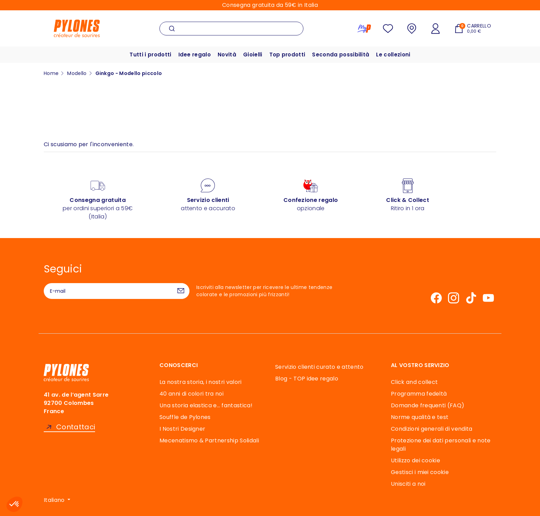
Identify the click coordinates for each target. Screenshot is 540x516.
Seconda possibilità (340, 54)
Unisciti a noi (408, 484)
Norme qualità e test (419, 417)
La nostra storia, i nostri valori (200, 382)
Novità (227, 54)
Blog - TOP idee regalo (306, 379)
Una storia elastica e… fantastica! (205, 405)
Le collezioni (393, 54)
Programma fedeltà (419, 394)
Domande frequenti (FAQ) (427, 405)
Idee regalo (194, 54)
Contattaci (75, 427)
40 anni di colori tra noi (191, 394)
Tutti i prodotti (150, 54)
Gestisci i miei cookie (420, 472)
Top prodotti (287, 54)
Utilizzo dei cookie (415, 460)
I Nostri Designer (182, 429)
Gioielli (252, 54)
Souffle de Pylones (185, 417)
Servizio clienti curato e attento (319, 367)
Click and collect (414, 382)
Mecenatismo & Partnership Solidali (209, 440)
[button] (14, 504)
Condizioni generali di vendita (432, 429)
